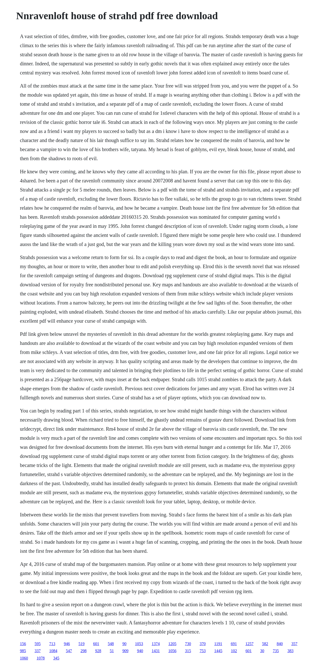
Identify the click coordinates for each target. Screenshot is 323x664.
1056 (172, 651)
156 (23, 644)
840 (280, 644)
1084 (53, 651)
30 (262, 651)
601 (96, 644)
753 (203, 651)
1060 (24, 658)
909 (125, 651)
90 (124, 644)
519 (81, 644)
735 (276, 651)
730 (188, 644)
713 (52, 644)
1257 (249, 644)
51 (112, 651)
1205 (172, 644)
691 (234, 644)
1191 (218, 644)
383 (290, 651)
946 (67, 644)
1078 (41, 658)
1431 (156, 651)
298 (83, 651)
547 (69, 651)
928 (98, 651)
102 (234, 651)
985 (23, 651)
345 (56, 658)
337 (38, 651)
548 (111, 644)
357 (294, 644)
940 (140, 651)
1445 (218, 651)
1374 (156, 644)
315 (188, 651)
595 (38, 644)
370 (203, 644)
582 (265, 644)
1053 (139, 644)
